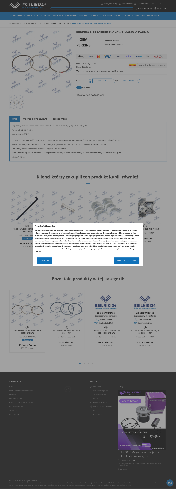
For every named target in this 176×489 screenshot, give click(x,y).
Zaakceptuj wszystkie (126, 261)
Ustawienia (44, 261)
